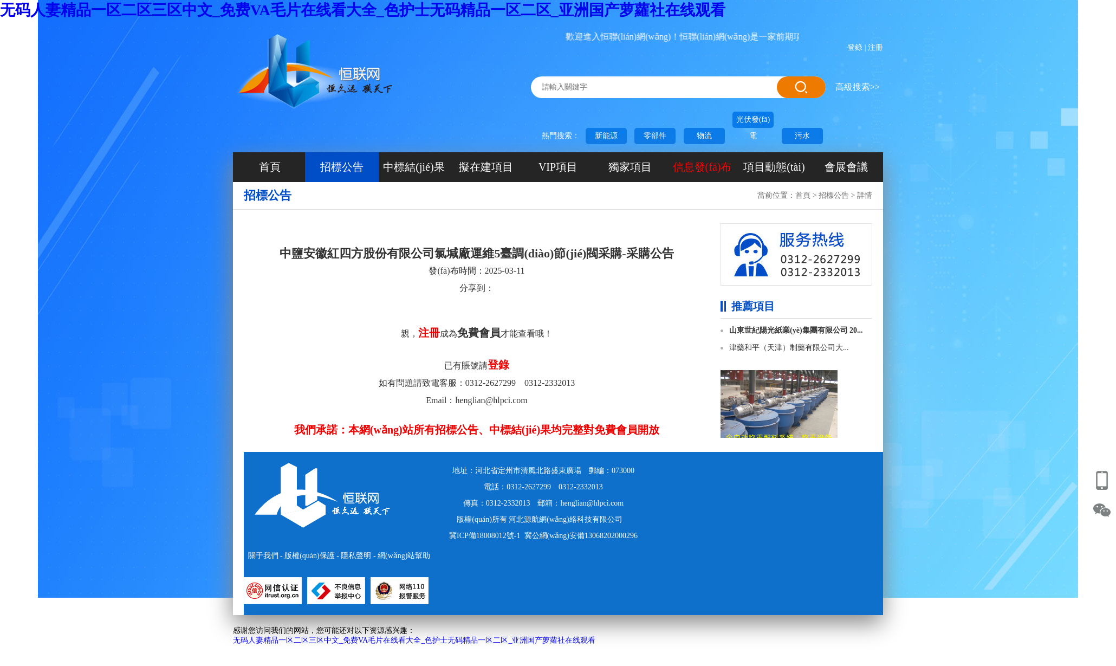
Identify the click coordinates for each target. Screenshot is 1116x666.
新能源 (606, 136)
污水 (802, 136)
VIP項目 (558, 167)
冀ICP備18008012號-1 (484, 536)
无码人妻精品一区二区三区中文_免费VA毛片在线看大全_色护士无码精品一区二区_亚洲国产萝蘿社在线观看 (362, 10)
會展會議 (846, 167)
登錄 (854, 47)
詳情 (864, 195)
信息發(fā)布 (702, 167)
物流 (704, 136)
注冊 (875, 47)
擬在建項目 (486, 167)
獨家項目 (630, 167)
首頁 (270, 167)
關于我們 (263, 556)
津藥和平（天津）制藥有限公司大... (789, 348)
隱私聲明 (356, 556)
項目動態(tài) (773, 167)
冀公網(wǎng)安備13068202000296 (581, 536)
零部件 (655, 136)
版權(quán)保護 (309, 556)
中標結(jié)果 (413, 167)
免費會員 (479, 333)
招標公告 (342, 167)
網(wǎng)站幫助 (404, 556)
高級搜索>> (857, 87)
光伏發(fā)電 (753, 121)
